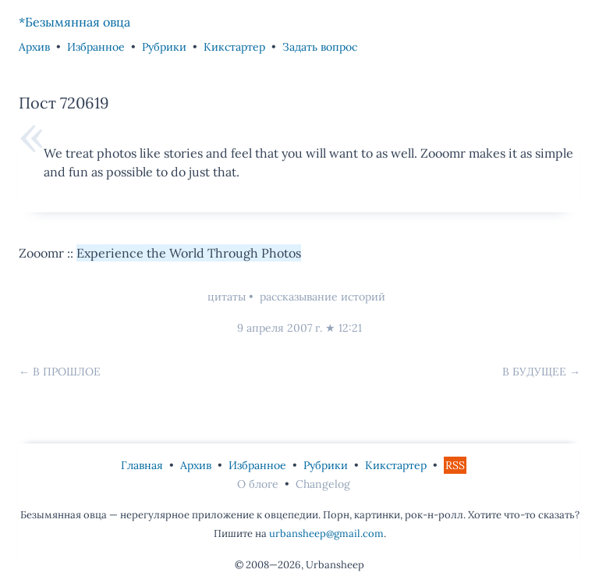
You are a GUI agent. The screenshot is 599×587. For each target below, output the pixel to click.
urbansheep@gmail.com (326, 533)
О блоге (257, 484)
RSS (455, 465)
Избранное (96, 47)
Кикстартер (234, 47)
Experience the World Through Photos (188, 253)
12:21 (350, 328)
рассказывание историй (322, 297)
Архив (34, 47)
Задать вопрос (319, 47)
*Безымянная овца (74, 22)
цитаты (226, 297)
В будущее (534, 372)
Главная (142, 465)
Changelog (323, 484)
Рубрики (164, 47)
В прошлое (67, 372)
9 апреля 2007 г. (279, 328)
